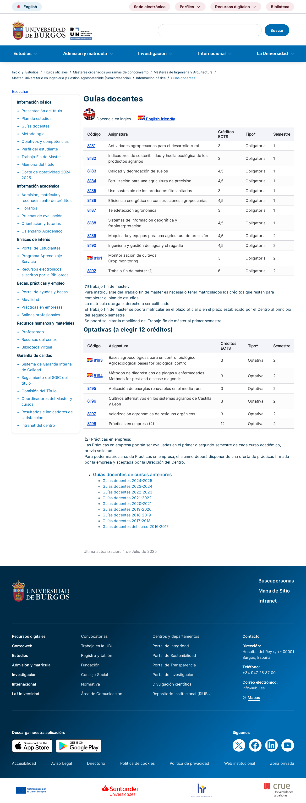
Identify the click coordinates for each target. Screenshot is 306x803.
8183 (91, 171)
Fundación (90, 665)
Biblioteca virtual (37, 347)
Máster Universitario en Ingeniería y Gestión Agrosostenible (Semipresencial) (71, 78)
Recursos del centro (40, 339)
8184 (91, 180)
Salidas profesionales (41, 314)
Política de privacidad (189, 763)
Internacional (212, 53)
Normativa (90, 684)
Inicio (16, 72)
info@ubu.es (253, 688)
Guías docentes (35, 126)
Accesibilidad (24, 763)
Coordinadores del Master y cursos (47, 401)
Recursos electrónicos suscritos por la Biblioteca (45, 272)
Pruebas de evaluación (42, 215)
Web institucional (239, 763)
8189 (91, 235)
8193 (98, 360)
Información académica (38, 186)
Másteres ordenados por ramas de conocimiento (110, 72)
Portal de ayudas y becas (45, 291)
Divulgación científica (172, 684)
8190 (91, 245)
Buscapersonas (276, 581)
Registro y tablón (96, 655)
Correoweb (22, 645)
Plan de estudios (36, 118)
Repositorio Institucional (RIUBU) (182, 693)
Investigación (152, 53)
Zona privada (282, 763)
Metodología (33, 133)
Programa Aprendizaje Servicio (42, 258)
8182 (91, 158)
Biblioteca (280, 6)
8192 (91, 270)
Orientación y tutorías (41, 223)
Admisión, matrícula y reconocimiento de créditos (46, 197)
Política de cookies (137, 763)
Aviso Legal (61, 763)
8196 (91, 401)
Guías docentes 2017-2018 (127, 520)
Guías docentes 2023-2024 (127, 486)
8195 (91, 388)
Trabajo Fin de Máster (41, 156)
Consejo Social (94, 674)
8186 (91, 200)
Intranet (267, 601)
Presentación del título (42, 110)
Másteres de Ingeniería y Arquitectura (183, 72)
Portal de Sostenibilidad (174, 655)
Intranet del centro (38, 425)
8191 (98, 258)
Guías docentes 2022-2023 (127, 492)
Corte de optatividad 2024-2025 (47, 175)
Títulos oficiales (56, 72)
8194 (98, 375)
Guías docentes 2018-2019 (127, 515)
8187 (91, 210)
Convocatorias (94, 636)
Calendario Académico (42, 231)
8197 (91, 413)
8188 (91, 223)
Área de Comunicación (101, 693)
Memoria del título (38, 164)
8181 (91, 145)
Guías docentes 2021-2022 (127, 497)
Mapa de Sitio (274, 591)
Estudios (22, 53)
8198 (91, 423)
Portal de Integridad (171, 645)
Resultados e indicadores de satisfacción (47, 415)
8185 (91, 190)
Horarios (29, 208)
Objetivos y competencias (45, 141)
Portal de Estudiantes (41, 248)
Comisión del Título (39, 390)
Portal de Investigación (173, 674)
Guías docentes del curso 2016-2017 (136, 526)
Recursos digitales (29, 636)
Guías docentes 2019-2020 (127, 509)
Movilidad (30, 299)
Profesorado (33, 331)
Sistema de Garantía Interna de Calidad (47, 367)
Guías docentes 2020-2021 (127, 503)
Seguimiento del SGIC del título (45, 380)
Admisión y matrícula (85, 53)
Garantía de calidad (34, 355)
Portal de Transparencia (174, 665)
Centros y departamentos (176, 636)
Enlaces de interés (33, 239)
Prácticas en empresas (42, 307)
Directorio (96, 763)
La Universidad (272, 53)
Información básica (151, 78)
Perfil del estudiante (40, 149)
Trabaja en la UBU (97, 645)
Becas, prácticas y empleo (41, 283)
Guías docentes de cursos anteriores (132, 474)
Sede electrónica (149, 6)
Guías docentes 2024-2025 (127, 480)
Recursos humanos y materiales (45, 323)
